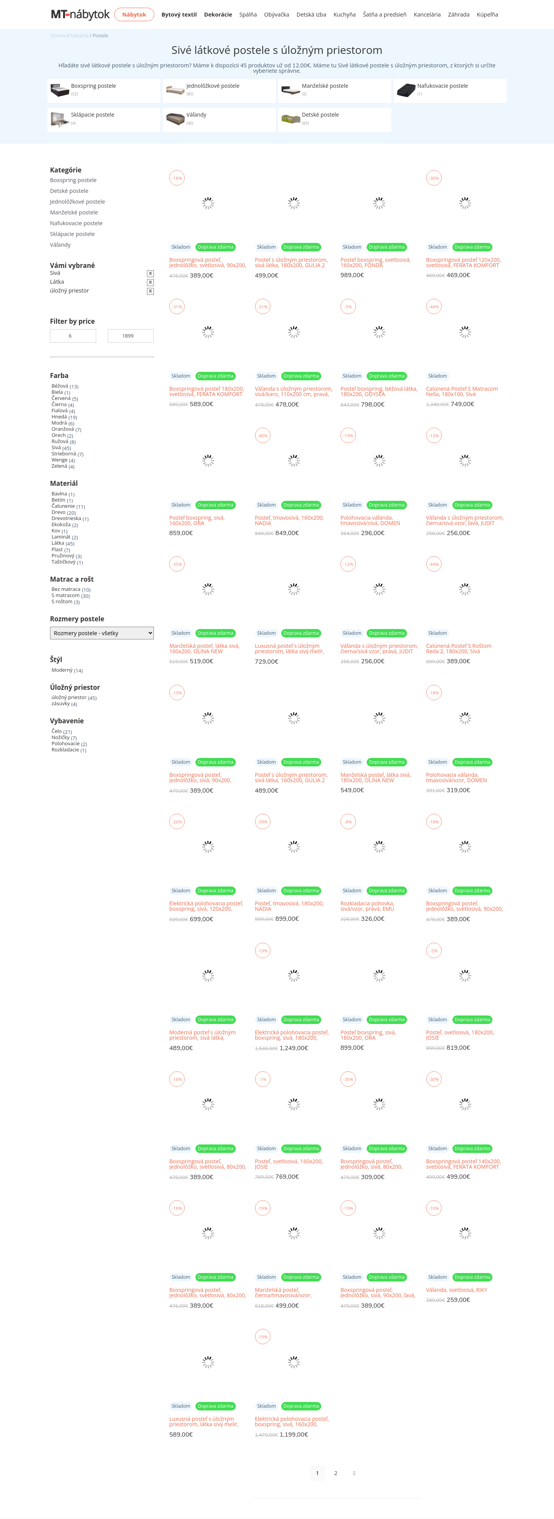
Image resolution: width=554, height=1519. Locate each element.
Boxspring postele (73, 180)
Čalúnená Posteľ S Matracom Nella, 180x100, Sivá (462, 391)
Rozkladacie (65, 749)
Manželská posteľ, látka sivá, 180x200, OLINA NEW (375, 777)
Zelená (59, 465)
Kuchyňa (345, 14)
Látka (58, 542)
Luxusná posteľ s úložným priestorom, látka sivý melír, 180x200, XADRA (289, 648)
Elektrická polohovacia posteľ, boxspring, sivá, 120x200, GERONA (206, 906)
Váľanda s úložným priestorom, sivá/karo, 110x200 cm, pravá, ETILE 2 (294, 391)
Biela (57, 392)
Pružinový (63, 555)
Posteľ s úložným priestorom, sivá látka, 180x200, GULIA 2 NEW (291, 262)
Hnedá (59, 416)
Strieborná (64, 453)
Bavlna (59, 493)
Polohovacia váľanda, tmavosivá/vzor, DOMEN (456, 777)
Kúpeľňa (487, 14)
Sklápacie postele (72, 234)
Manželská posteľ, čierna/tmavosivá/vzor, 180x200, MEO (283, 1292)
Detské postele (69, 190)
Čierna (59, 404)
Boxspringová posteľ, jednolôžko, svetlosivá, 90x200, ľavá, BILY (464, 906)
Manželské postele (74, 212)
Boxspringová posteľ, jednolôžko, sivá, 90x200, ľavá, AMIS (378, 1292)
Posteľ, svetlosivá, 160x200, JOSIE (289, 1164)
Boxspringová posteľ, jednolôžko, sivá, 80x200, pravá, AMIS (371, 1164)
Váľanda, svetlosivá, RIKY (456, 1290)
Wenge (60, 459)
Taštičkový (63, 561)
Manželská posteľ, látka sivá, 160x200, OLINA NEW (204, 648)
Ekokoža (61, 524)
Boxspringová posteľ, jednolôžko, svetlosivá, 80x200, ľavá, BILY (207, 1164)
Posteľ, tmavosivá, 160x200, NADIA (289, 520)
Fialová (60, 410)
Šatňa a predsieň (385, 14)
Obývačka (276, 14)
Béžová (60, 385)
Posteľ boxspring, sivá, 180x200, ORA (368, 1035)
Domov (58, 35)
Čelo (57, 731)
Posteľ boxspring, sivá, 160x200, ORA (197, 520)
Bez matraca (66, 589)
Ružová (60, 441)
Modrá (59, 422)
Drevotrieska (66, 518)
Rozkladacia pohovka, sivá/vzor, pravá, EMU (367, 906)
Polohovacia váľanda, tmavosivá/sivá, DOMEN (370, 520)
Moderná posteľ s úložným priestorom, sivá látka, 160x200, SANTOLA (202, 1035)
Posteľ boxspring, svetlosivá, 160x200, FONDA (375, 262)
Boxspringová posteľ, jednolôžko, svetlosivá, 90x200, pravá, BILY (207, 262)
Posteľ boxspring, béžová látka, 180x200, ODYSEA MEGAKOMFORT (379, 391)
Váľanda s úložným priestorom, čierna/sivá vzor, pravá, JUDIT (379, 648)
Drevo (58, 512)
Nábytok (79, 35)
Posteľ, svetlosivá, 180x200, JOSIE (460, 1035)
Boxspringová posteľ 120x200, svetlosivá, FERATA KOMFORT (463, 262)
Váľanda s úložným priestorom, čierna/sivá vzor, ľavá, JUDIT (465, 520)
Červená (61, 398)
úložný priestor (69, 697)
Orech (59, 435)
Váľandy (60, 244)
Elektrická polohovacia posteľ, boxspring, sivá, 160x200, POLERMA (292, 1421)
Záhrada (459, 14)
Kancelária (427, 14)
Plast (57, 549)
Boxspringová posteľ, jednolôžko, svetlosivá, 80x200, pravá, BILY (207, 1292)
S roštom (62, 601)
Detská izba (312, 14)
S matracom (66, 595)
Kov (56, 530)
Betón (58, 499)
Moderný (62, 670)
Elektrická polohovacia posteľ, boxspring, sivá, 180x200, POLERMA (292, 1035)
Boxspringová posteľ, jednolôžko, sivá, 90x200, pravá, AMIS (200, 777)
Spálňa (248, 14)
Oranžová (63, 429)
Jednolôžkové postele (77, 201)
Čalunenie (63, 506)
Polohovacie (66, 743)
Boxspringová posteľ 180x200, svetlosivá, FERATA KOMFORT (206, 391)
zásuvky (61, 703)
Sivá (56, 447)
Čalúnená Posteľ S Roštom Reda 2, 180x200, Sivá (459, 648)
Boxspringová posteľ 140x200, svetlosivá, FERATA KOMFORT (463, 1164)
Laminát (61, 536)
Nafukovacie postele (76, 223)
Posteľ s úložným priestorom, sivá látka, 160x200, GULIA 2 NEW (291, 777)
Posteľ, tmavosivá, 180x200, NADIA (289, 906)
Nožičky (61, 737)
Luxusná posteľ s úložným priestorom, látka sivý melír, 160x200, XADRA (204, 1421)
